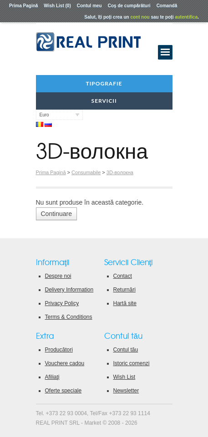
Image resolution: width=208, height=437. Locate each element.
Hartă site (125, 303)
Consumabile (86, 172)
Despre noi (58, 276)
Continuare (56, 213)
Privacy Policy (62, 303)
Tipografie (104, 83)
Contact (122, 276)
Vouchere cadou (65, 363)
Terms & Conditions (68, 317)
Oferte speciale (63, 390)
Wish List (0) (57, 5)
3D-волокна (120, 172)
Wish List (124, 377)
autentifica (186, 17)
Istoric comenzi (131, 363)
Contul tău (125, 350)
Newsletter (126, 390)
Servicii (104, 100)
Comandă (167, 5)
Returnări (124, 289)
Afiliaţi (52, 377)
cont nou (139, 17)
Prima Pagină (23, 5)
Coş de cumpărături (129, 5)
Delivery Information (69, 289)
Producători (59, 350)
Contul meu (89, 5)
